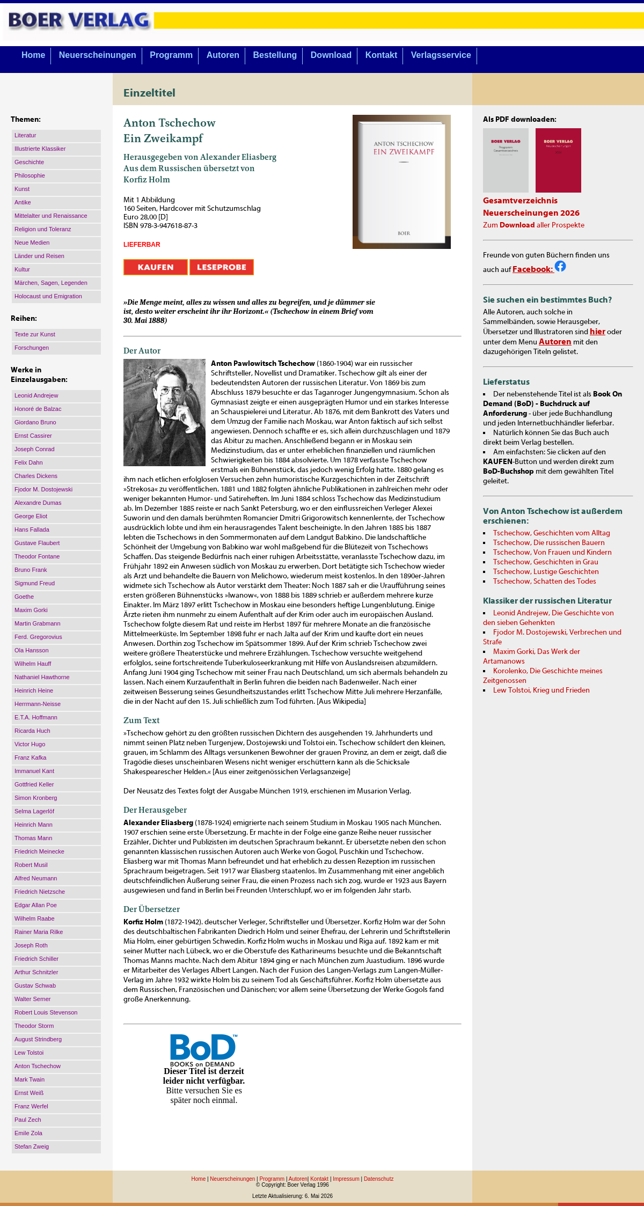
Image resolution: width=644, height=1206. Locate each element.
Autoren (223, 55)
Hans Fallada (31, 529)
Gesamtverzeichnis (520, 200)
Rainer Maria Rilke (38, 932)
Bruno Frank (30, 570)
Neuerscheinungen (97, 55)
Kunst (22, 189)
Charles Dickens (35, 476)
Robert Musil (31, 865)
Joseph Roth (31, 945)
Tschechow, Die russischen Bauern (549, 543)
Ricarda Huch (32, 730)
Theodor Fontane (37, 556)
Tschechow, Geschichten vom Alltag (551, 533)
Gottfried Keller (34, 784)
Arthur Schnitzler (36, 972)
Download (331, 55)
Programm (171, 55)
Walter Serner (32, 999)
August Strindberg (38, 1039)
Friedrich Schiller (36, 958)
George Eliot (30, 516)
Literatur (25, 135)
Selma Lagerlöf (34, 811)
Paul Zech (27, 1119)
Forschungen (31, 347)
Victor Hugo (29, 744)
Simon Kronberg (35, 798)
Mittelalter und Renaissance (50, 215)
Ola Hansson (31, 650)
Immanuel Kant (34, 771)
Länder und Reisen (39, 256)
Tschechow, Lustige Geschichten (546, 572)
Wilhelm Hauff (32, 663)
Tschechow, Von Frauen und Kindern (552, 552)
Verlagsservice (441, 55)
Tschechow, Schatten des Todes (544, 581)
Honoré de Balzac (37, 409)
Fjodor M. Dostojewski (43, 489)
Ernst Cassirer (33, 435)
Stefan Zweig (31, 1146)
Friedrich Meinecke (39, 851)
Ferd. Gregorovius (38, 637)
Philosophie (29, 175)
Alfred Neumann (35, 878)
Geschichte (29, 162)
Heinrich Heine (33, 690)
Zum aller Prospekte (533, 225)
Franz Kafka (30, 757)
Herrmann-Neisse (37, 704)
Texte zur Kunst (34, 334)
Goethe (24, 596)
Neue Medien (31, 242)
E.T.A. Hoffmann (35, 717)
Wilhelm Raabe (34, 918)
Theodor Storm (34, 1026)
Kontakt (381, 55)
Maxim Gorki (31, 610)
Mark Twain (29, 1079)
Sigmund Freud (34, 583)
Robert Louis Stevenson (45, 1012)
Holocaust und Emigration (48, 296)
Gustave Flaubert (37, 543)
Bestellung (275, 55)
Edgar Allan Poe (35, 905)
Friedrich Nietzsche (39, 891)
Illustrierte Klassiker (39, 148)
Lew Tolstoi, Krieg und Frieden (541, 690)
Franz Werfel (31, 1106)
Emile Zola (28, 1133)
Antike (22, 202)
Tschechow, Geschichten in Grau (545, 562)
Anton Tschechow (37, 1066)
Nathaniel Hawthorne (42, 677)
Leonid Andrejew (36, 395)
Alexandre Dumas (37, 502)
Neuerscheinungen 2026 (531, 213)
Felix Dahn (28, 462)
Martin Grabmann (37, 623)
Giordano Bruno (35, 422)
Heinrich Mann (33, 824)
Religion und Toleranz (42, 229)
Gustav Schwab (35, 985)
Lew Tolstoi (28, 1052)
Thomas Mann (33, 838)
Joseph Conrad (34, 449)
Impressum (346, 1179)
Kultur (22, 269)
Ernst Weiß (28, 1093)
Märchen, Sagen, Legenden (50, 283)
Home (33, 55)
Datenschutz (379, 1179)
